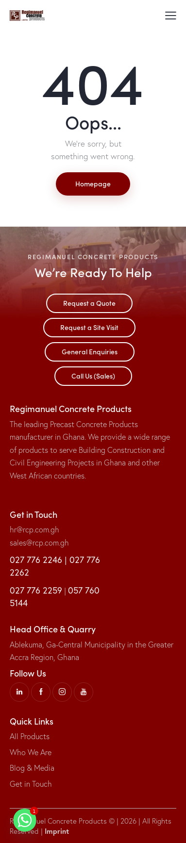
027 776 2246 (36, 559)
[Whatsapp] (24, 820)
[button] (170, 14)
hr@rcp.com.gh (34, 529)
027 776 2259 (36, 590)
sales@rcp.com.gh (39, 542)
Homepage (93, 183)
